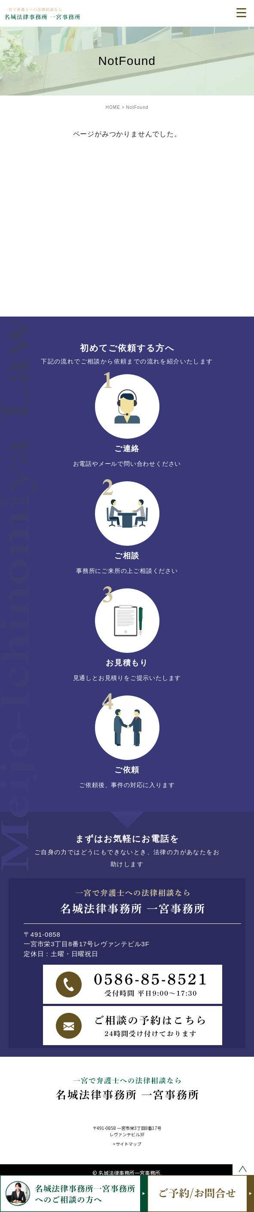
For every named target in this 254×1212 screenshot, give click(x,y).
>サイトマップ (127, 1144)
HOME (113, 107)
